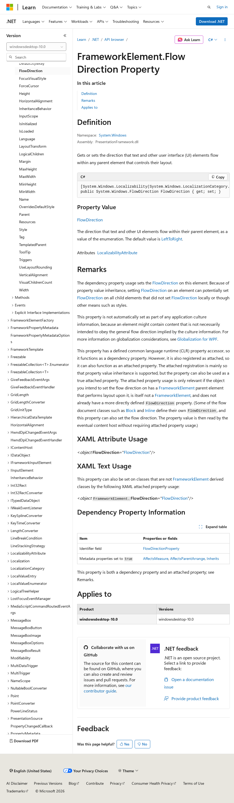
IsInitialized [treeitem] (28, 123)
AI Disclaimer (17, 783)
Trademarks (15, 790)
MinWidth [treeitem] (27, 191)
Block (131, 410)
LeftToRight (171, 239)
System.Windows (112, 135)
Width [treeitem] (24, 289)
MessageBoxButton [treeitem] (26, 627)
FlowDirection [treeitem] (30, 70)
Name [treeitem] (24, 199)
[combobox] (36, 46)
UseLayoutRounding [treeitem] (35, 267)
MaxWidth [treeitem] (27, 176)
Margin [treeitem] (25, 161)
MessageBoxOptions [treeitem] (27, 642)
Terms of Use (193, 783)
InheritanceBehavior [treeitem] (35, 108)
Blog (72, 783)
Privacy (116, 783)
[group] (153, 189)
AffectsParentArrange (187, 558)
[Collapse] (64, 35)
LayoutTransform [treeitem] (32, 146)
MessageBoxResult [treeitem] (26, 650)
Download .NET (212, 21)
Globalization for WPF (197, 339)
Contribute (95, 783)
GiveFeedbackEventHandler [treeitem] (33, 386)
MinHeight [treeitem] (27, 184)
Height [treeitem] (24, 93)
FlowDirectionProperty (161, 548)
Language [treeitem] (27, 138)
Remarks (88, 100)
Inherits (213, 558)
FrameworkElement (177, 387)
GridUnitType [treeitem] (21, 409)
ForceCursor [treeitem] (29, 85)
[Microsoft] (9, 7)
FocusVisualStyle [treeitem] (32, 78)
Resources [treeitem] (27, 221)
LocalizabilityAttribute (117, 252)
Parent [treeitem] (24, 214)
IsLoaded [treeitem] (26, 131)
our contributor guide (108, 688)
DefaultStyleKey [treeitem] (32, 63)
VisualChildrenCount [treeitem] (35, 282)
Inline (150, 410)
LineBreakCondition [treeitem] (26, 538)
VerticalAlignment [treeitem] (33, 274)
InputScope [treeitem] (28, 116)
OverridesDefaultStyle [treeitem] (36, 206)
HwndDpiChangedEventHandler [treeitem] (36, 439)
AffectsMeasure (155, 558)
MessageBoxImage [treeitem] (26, 635)
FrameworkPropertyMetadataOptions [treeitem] (40, 338)
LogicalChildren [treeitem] (31, 153)
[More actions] (225, 40)
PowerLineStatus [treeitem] (24, 710)
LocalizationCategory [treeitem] (28, 568)
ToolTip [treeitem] (24, 251)
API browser (114, 39)
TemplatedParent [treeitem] (32, 244)
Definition (89, 93)
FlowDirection (90, 219)
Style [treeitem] (23, 229)
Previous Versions (48, 783)
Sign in (222, 6)
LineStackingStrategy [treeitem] (28, 545)
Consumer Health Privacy (152, 783)
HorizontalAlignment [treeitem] (35, 100)
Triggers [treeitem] (25, 259)
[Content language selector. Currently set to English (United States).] (30, 771)
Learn (81, 39)
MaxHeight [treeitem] (28, 169)
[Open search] (209, 7)
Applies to (89, 107)
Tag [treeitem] (21, 236)
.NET (95, 39)
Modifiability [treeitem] (20, 657)
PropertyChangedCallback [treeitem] (32, 726)
